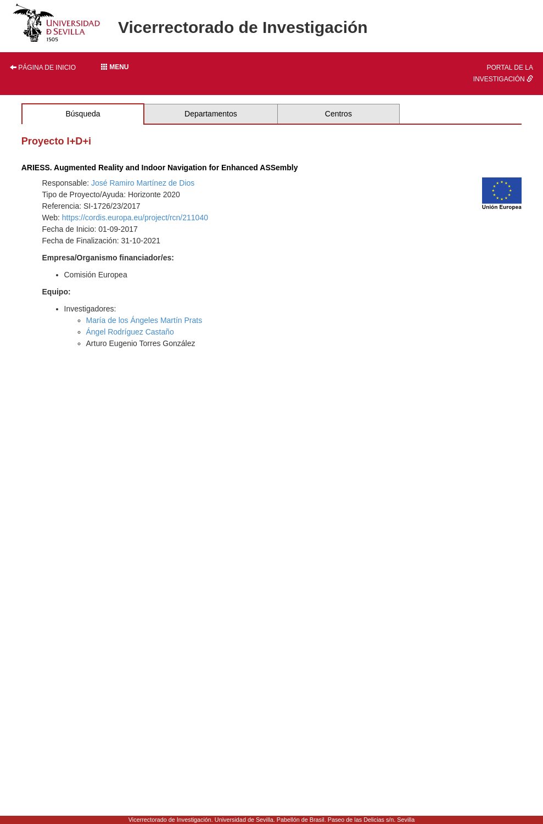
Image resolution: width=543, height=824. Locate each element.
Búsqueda (82, 113)
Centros (338, 113)
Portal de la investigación (503, 73)
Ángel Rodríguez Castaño (130, 331)
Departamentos (210, 113)
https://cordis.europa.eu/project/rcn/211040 (135, 217)
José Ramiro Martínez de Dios (142, 183)
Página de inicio (43, 67)
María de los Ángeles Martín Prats (144, 320)
